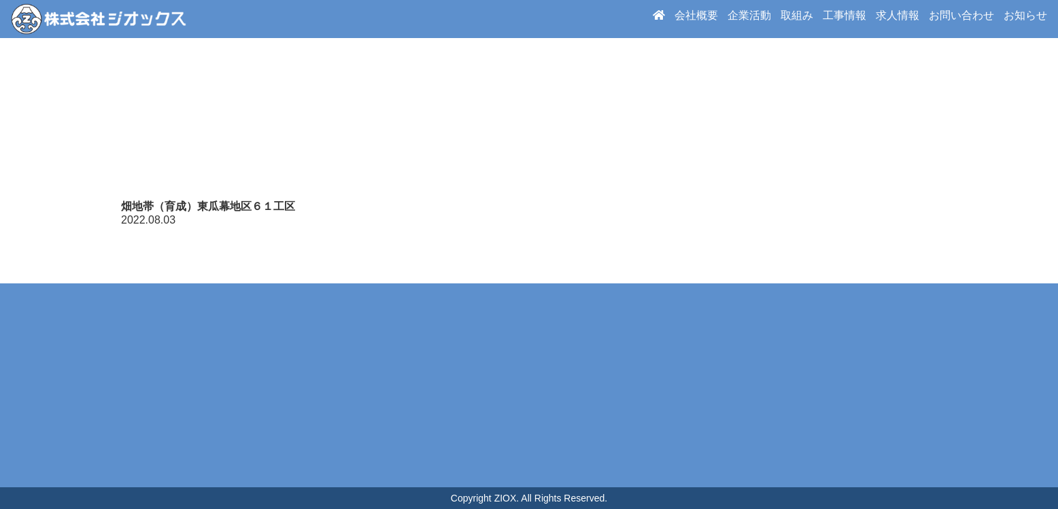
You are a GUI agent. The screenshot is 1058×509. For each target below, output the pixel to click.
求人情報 (897, 18)
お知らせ (1025, 18)
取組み (797, 18)
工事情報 (844, 18)
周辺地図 (529, 385)
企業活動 (749, 18)
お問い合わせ (961, 18)
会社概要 (696, 18)
